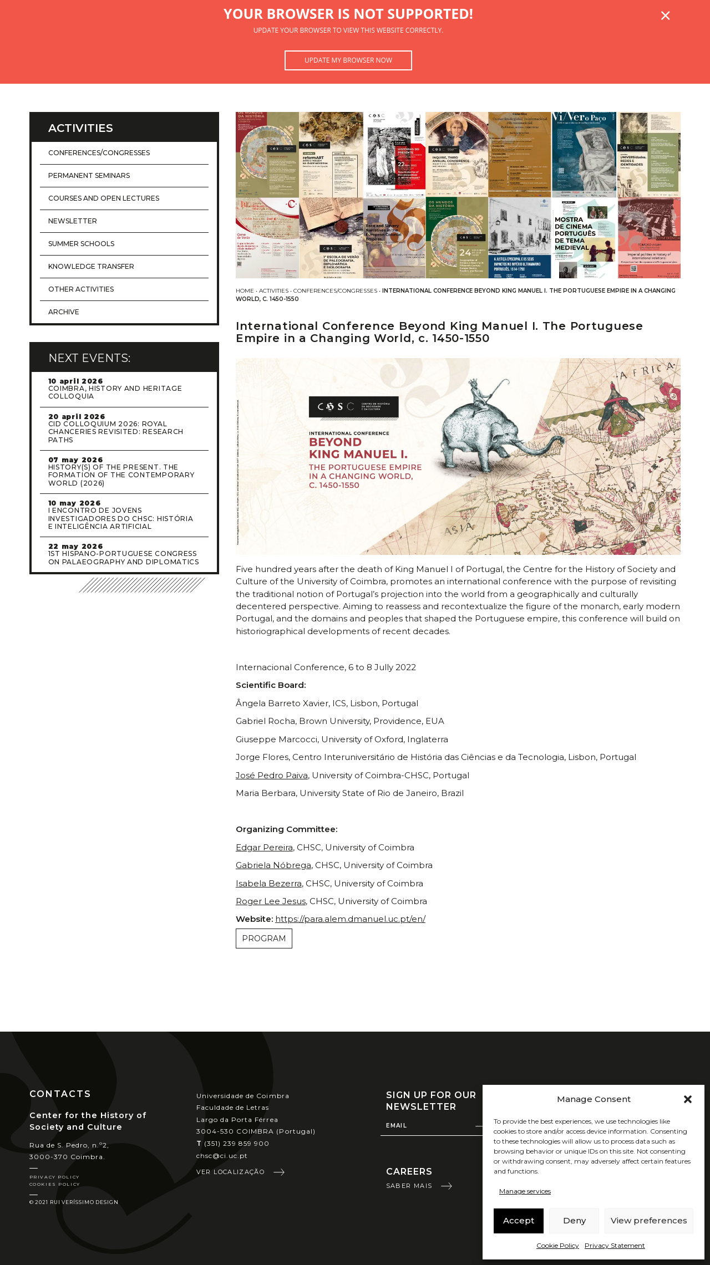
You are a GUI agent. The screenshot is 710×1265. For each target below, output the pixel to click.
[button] (687, 1099)
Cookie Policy (557, 1245)
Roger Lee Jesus (271, 901)
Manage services (525, 1191)
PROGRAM (264, 938)
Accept (518, 1220)
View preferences (649, 1220)
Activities (273, 290)
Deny (574, 1220)
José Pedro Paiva (272, 775)
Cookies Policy (54, 1184)
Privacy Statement (615, 1245)
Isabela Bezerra (269, 883)
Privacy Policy (54, 1177)
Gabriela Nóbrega (273, 865)
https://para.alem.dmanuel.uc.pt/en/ (350, 919)
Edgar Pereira (264, 847)
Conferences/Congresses (335, 290)
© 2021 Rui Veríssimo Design (74, 1202)
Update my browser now (348, 60)
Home (245, 290)
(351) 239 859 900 (233, 1143)
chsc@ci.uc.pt (222, 1155)
